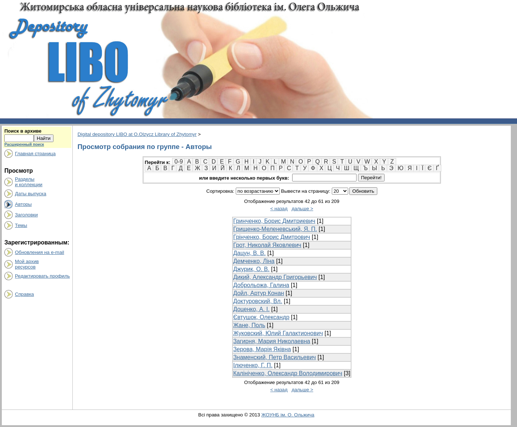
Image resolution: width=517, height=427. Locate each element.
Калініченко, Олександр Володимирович (287, 373)
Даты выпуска (30, 193)
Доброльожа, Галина (261, 285)
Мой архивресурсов (27, 264)
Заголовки (26, 215)
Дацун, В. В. (249, 253)
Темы (21, 225)
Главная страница (35, 153)
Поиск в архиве (22, 131)
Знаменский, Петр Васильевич (274, 357)
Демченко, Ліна (254, 261)
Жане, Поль (249, 325)
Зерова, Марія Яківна (262, 349)
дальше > (302, 208)
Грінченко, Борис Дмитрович (271, 237)
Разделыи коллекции (29, 181)
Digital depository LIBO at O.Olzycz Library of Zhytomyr (136, 134)
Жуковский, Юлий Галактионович (278, 333)
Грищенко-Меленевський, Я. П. (275, 229)
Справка (24, 294)
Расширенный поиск (24, 144)
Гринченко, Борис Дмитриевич (274, 221)
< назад (278, 208)
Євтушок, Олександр (261, 317)
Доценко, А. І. (251, 309)
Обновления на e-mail (39, 252)
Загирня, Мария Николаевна (271, 341)
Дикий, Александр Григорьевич (275, 277)
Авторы (23, 204)
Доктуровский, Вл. (257, 301)
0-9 (179, 161)
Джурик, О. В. (251, 269)
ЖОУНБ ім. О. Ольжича (287, 415)
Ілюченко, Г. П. (253, 365)
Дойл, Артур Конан (258, 293)
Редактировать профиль (42, 276)
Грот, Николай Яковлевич (267, 245)
